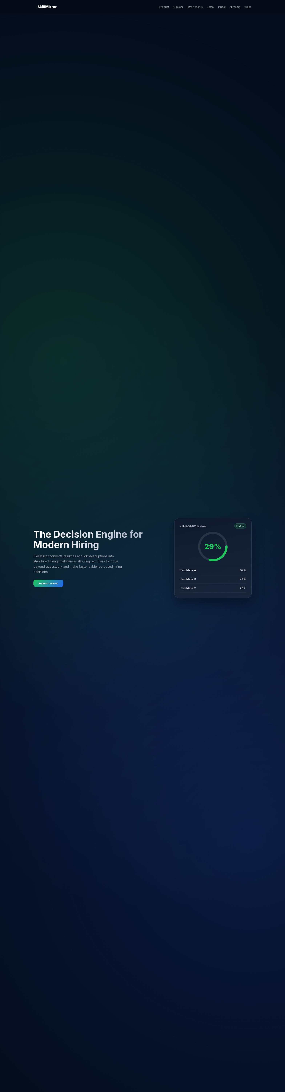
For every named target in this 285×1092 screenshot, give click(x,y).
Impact (222, 6)
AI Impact (235, 6)
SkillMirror (47, 7)
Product (164, 6)
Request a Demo (48, 583)
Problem (178, 6)
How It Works (195, 6)
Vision (248, 6)
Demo (210, 6)
